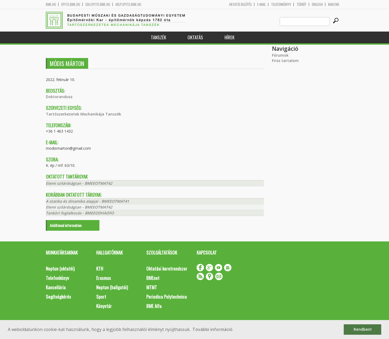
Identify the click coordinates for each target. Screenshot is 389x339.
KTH (99, 268)
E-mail (261, 4)
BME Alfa (154, 306)
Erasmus (103, 278)
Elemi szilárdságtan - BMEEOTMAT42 (79, 183)
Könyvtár (104, 306)
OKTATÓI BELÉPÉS (240, 4)
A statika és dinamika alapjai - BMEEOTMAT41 (87, 201)
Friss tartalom (285, 60)
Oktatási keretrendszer (166, 268)
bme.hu (51, 4)
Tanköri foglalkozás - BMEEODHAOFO (80, 212)
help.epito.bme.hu (128, 4)
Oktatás (195, 37)
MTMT (151, 287)
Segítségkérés (58, 296)
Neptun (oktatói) (60, 268)
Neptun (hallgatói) (112, 287)
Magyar (333, 4)
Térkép (301, 4)
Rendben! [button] (363, 329)
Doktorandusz (59, 96)
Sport (101, 296)
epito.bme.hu (70, 4)
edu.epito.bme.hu (97, 4)
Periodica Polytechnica (166, 296)
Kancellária (56, 287)
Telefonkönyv (281, 4)
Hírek (229, 37)
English (317, 4)
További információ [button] (212, 329)
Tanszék (158, 37)
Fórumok (280, 55)
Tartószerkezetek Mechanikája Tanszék (83, 114)
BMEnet (152, 278)
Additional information (65, 225)
